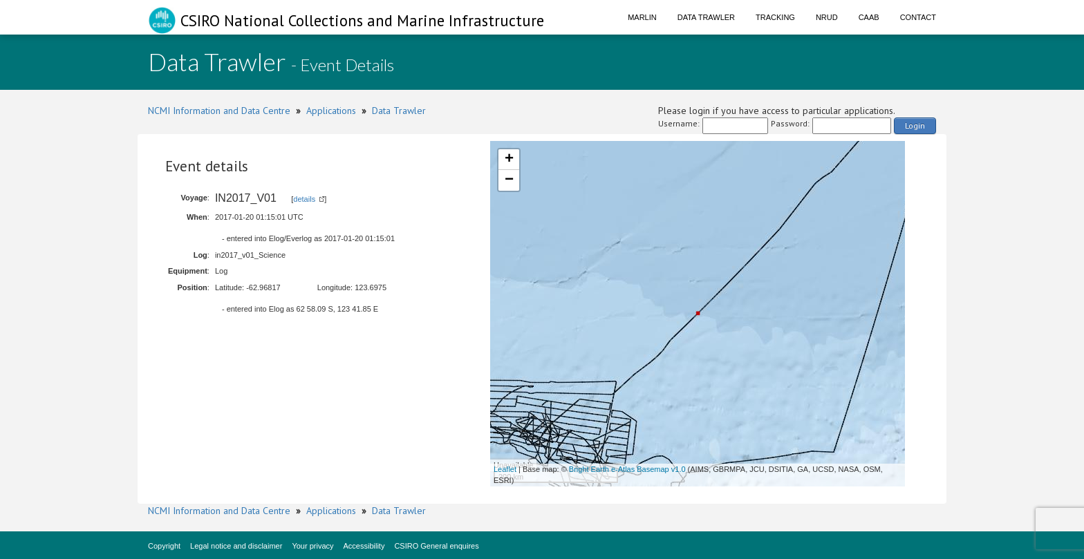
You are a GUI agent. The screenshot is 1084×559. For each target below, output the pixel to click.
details (304, 199)
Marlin (642, 17)
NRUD (827, 17)
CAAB (869, 17)
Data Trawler (706, 17)
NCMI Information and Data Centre (219, 110)
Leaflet (505, 469)
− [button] (509, 180)
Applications (331, 110)
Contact (918, 17)
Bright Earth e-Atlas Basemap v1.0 (627, 469)
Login (915, 125)
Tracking (775, 17)
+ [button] (509, 159)
